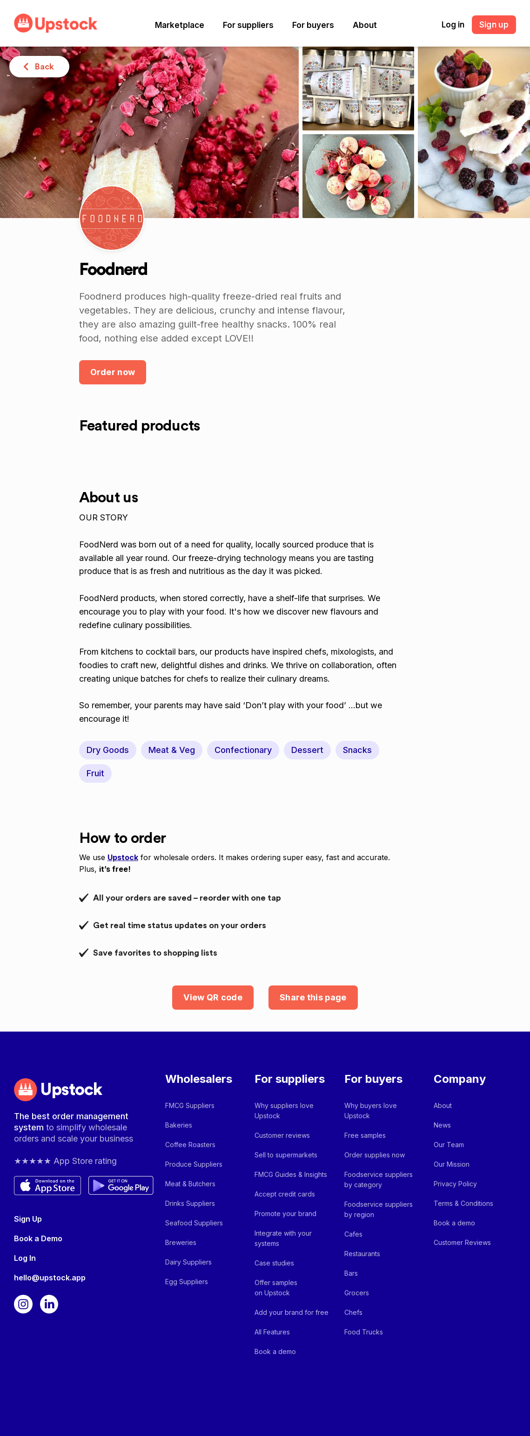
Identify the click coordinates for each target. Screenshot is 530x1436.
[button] (180, 25)
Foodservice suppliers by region (378, 1209)
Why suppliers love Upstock (284, 1110)
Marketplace (179, 25)
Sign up (494, 24)
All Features (272, 1332)
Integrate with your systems (283, 1238)
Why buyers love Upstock (370, 1110)
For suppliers (248, 25)
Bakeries (178, 1125)
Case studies (274, 1263)
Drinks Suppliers (190, 1203)
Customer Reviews (462, 1242)
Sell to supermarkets (286, 1155)
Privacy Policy (455, 1184)
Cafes (353, 1234)
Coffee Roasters (190, 1145)
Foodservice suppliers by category (378, 1179)
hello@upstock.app (50, 1277)
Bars (351, 1273)
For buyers (313, 25)
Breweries (180, 1242)
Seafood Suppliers (194, 1223)
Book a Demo (38, 1238)
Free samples (365, 1135)
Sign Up (28, 1219)
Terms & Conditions (463, 1203)
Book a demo (275, 1351)
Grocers (356, 1293)
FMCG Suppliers (190, 1105)
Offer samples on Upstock (276, 1288)
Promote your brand (285, 1213)
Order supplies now (374, 1155)
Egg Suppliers (186, 1282)
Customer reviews (282, 1135)
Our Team (449, 1145)
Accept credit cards (285, 1194)
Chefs (353, 1312)
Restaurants (362, 1254)
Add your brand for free (292, 1312)
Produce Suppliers (193, 1164)
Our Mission (452, 1164)
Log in (453, 24)
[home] (56, 23)
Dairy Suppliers (188, 1262)
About (365, 25)
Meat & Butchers (190, 1184)
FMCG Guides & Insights (291, 1174)
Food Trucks (363, 1332)
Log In (25, 1258)
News (442, 1125)
